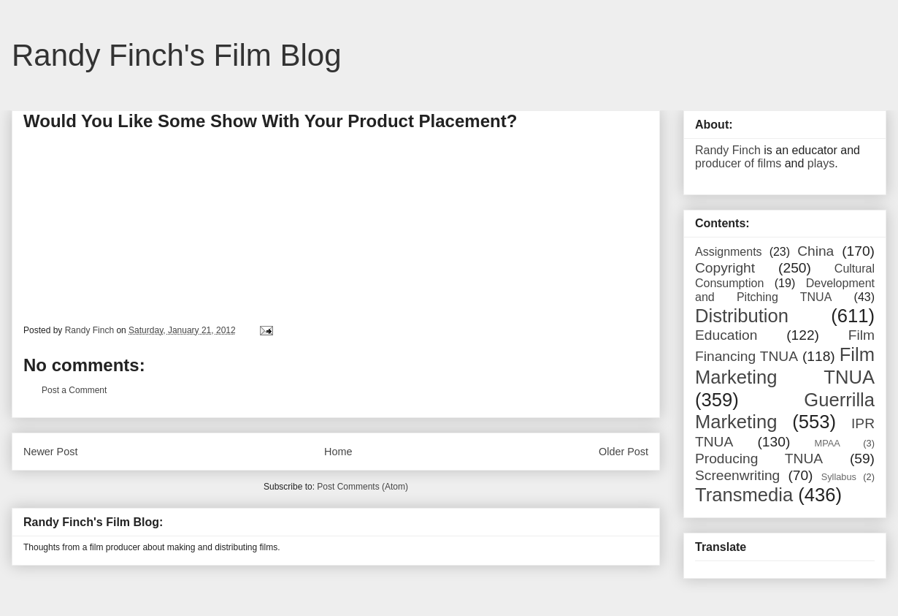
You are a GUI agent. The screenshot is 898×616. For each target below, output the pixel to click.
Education (726, 335)
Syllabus (838, 476)
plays (820, 163)
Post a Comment (74, 390)
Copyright (725, 267)
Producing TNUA (759, 458)
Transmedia (744, 494)
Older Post (623, 451)
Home (338, 451)
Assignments (728, 252)
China (815, 251)
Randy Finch (728, 150)
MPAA (827, 443)
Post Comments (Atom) (362, 487)
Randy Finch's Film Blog (177, 55)
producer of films (738, 163)
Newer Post (50, 451)
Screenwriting (737, 475)
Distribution (741, 315)
